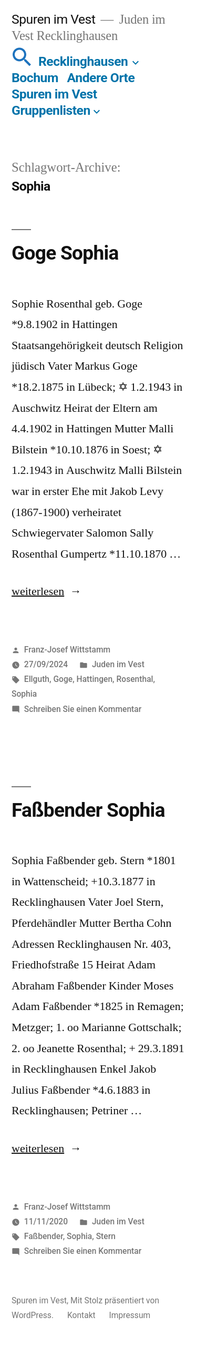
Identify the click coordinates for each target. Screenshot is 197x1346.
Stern (106, 1236)
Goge (62, 679)
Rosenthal (135, 679)
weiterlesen (38, 591)
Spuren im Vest (53, 19)
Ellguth (36, 679)
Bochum (35, 77)
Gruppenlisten (51, 110)
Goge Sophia (65, 253)
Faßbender (43, 1236)
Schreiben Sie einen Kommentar (82, 709)
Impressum (130, 1315)
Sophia (24, 694)
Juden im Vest (118, 664)
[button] (22, 61)
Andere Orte (101, 77)
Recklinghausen (83, 61)
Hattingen (95, 679)
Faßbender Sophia (88, 810)
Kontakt (81, 1315)
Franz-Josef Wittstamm (67, 650)
